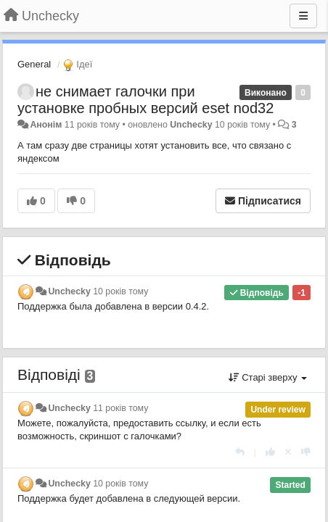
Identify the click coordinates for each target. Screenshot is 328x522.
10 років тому (120, 291)
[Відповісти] (240, 452)
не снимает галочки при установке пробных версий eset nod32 (145, 99)
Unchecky (191, 125)
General (34, 64)
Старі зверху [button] (268, 377)
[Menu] (303, 16)
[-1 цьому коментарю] (306, 452)
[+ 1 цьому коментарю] (270, 452)
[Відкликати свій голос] (288, 452)
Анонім (46, 125)
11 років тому (120, 408)
